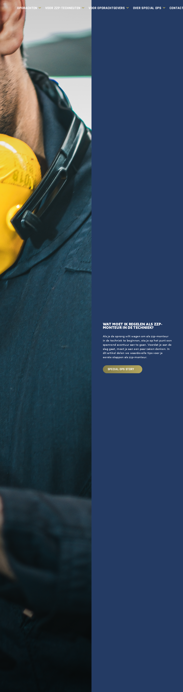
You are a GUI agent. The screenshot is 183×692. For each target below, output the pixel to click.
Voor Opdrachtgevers (107, 8)
